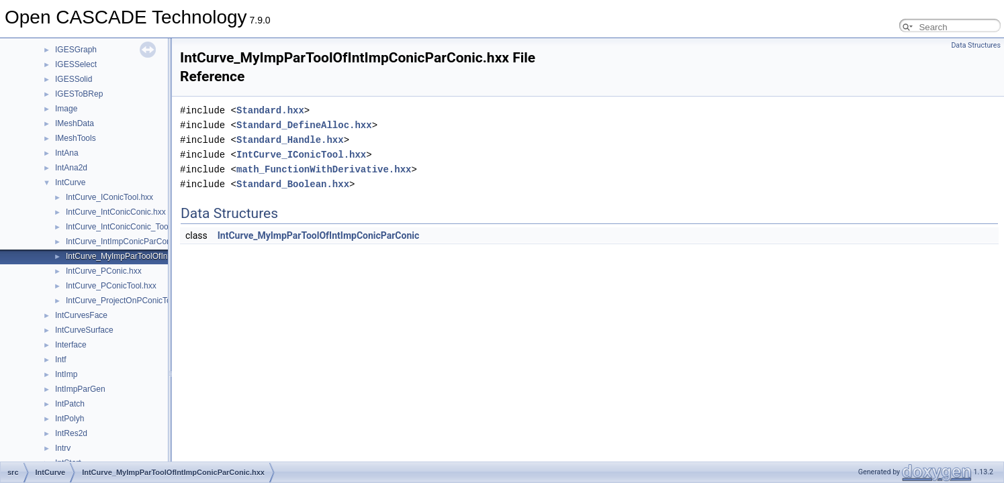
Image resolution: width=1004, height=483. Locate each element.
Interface (71, 345)
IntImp (66, 374)
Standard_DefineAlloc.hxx (304, 125)
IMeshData (74, 123)
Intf (60, 359)
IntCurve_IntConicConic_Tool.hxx (125, 226)
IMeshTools (75, 138)
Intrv (63, 448)
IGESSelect (76, 64)
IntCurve (70, 182)
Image (66, 108)
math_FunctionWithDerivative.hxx (323, 169)
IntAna (67, 153)
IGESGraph (76, 49)
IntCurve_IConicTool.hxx (109, 197)
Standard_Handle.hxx (290, 139)
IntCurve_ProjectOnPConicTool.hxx (129, 300)
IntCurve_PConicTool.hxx (111, 285)
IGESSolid (73, 79)
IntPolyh (69, 418)
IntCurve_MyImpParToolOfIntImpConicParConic (319, 235)
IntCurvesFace (81, 315)
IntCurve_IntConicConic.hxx (116, 212)
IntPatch (70, 404)
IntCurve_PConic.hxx (104, 271)
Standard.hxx (270, 110)
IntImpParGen (80, 389)
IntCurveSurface (84, 330)
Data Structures (976, 45)
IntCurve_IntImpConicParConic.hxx (128, 241)
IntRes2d (71, 433)
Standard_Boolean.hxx (292, 184)
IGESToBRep (79, 94)
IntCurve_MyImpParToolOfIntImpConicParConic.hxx (159, 256)
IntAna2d (71, 167)
